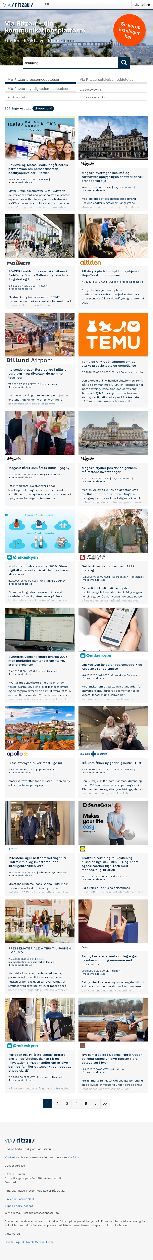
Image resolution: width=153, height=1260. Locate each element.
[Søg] (70, 63)
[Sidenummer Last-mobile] (105, 1103)
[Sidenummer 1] (48, 1103)
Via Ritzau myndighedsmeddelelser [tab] (38, 88)
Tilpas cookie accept (19, 1205)
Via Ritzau (74, 1157)
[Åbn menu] (47, 4)
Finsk (49, 1242)
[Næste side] (95, 1103)
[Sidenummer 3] (67, 1103)
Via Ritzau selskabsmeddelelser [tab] (107, 79)
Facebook (24, 1199)
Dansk (9, 1242)
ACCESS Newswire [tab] (93, 97)
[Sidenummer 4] (76, 1103)
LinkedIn (10, 1199)
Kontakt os (12, 1157)
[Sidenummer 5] (86, 1103)
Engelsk (19, 1242)
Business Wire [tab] (17, 97)
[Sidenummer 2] (57, 1103)
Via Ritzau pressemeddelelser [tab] (33, 79)
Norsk (30, 1242)
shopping (43, 108)
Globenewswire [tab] (90, 89)
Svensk (39, 1242)
